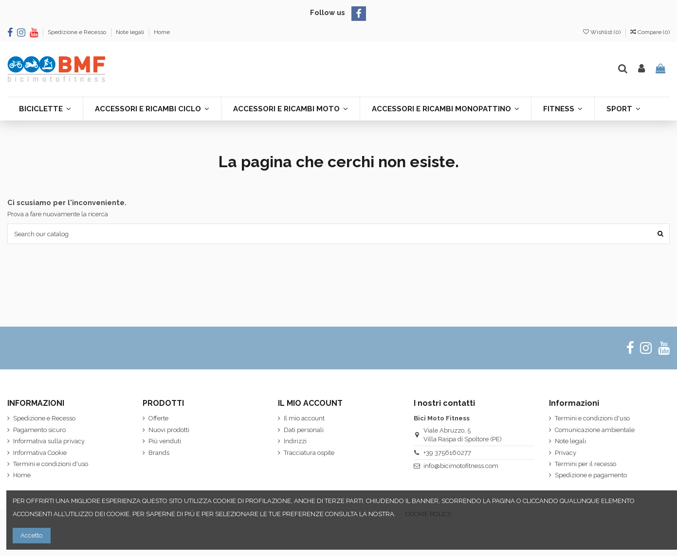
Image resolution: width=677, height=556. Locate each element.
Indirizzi (295, 441)
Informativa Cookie (40, 452)
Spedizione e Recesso (78, 32)
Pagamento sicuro (39, 430)
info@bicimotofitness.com (460, 465)
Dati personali (304, 430)
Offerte (158, 418)
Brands (158, 452)
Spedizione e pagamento (591, 475)
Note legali (131, 32)
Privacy (565, 452)
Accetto (31, 535)
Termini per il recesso (585, 464)
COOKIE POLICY (428, 514)
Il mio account (304, 418)
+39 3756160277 (447, 452)
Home (162, 32)
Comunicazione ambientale (595, 430)
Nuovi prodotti (168, 430)
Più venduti (164, 441)
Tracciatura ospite (309, 452)
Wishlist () (602, 32)
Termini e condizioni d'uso (50, 464)
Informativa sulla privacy (49, 441)
